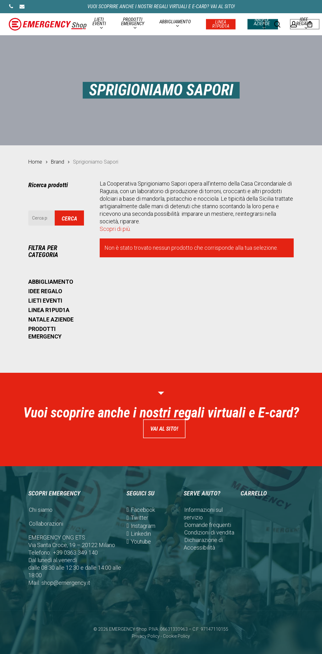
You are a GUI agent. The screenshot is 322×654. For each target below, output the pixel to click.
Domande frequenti (207, 525)
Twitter (139, 517)
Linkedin (141, 533)
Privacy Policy (146, 636)
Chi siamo (41, 509)
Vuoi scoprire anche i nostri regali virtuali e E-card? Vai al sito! (161, 6)
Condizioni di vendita (209, 532)
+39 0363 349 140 (75, 552)
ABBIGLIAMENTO (50, 281)
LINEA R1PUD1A (48, 310)
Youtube (141, 541)
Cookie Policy (176, 636)
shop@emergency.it (66, 582)
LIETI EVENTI (45, 300)
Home (35, 162)
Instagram (143, 526)
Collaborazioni (46, 523)
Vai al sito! (164, 428)
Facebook (143, 509)
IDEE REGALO (45, 291)
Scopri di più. (115, 229)
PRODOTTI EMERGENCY (45, 333)
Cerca (69, 218)
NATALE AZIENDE (51, 319)
